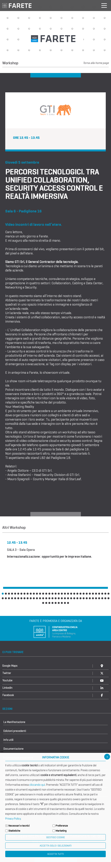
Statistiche (14, 830)
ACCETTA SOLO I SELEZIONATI (56, 845)
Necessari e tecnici (19, 825)
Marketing (61, 830)
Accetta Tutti (55, 854)
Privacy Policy (13, 818)
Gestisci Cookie (55, 837)
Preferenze (62, 825)
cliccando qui (37, 784)
